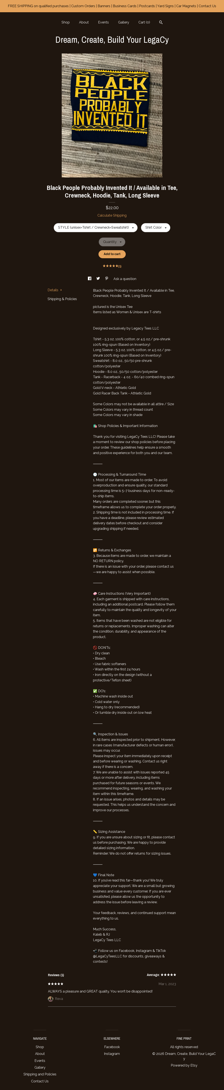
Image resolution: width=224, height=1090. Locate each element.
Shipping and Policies (39, 1074)
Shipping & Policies (62, 299)
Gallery (123, 22)
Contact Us (40, 1081)
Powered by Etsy (184, 1065)
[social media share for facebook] (90, 279)
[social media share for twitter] (98, 279)
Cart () (144, 22)
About (84, 22)
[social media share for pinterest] (107, 279)
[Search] (161, 23)
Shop (65, 22)
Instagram (112, 1054)
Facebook (112, 1047)
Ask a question (124, 279)
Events (103, 22)
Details (55, 290)
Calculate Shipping (112, 215)
